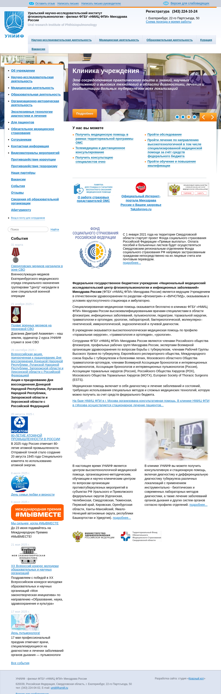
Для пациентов (22, 122)
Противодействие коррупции (33, 159)
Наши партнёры (23, 172)
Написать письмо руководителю (101, 3)
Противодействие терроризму (34, 166)
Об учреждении (23, 70)
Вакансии (38, 49)
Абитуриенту (21, 210)
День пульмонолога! (25, 633)
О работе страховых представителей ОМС (93, 199)
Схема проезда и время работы (168, 21)
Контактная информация (30, 146)
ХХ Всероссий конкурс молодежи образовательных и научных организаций (35, 569)
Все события (20, 663)
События (18, 186)
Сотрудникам (21, 139)
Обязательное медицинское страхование (32, 131)
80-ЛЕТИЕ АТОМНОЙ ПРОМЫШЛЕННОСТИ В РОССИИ (35, 437)
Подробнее (84, 113)
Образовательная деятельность (170, 40)
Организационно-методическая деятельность (35, 103)
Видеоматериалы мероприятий (35, 153)
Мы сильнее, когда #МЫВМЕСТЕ (35, 523)
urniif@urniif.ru (59, 687)
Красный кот (196, 678)
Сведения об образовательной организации (35, 201)
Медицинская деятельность (119, 40)
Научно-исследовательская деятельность (61, 40)
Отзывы (17, 192)
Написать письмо (68, 3)
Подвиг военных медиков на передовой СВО (31, 327)
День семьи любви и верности (33, 494)
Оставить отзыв (45, 3)
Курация (206, 40)
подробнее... (132, 263)
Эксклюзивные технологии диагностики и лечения (32, 113)
